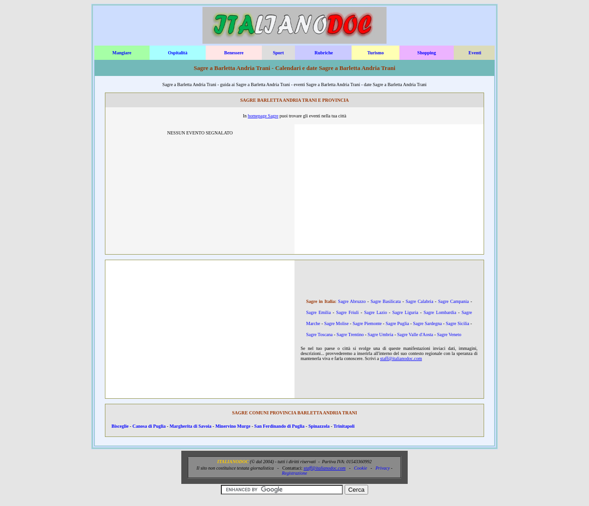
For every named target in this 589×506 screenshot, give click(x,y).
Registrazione (294, 473)
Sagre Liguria (405, 312)
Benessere (233, 52)
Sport (278, 52)
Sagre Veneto (449, 334)
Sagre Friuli (347, 312)
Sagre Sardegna (427, 323)
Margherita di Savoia (190, 426)
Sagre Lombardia (440, 312)
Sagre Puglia (397, 323)
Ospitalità (177, 52)
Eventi (474, 52)
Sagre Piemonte (366, 323)
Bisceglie (119, 426)
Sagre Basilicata (385, 301)
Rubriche (323, 52)
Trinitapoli (344, 426)
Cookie (360, 468)
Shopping (426, 52)
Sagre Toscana (319, 334)
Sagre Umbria (380, 334)
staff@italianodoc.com (401, 358)
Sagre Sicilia (457, 323)
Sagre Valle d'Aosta (415, 334)
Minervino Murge (232, 426)
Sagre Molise (336, 323)
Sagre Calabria (419, 301)
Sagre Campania (453, 301)
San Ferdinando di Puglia (279, 426)
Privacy (382, 468)
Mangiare (121, 52)
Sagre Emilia (318, 312)
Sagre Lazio (375, 312)
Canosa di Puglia (149, 426)
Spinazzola (318, 426)
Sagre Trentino (350, 334)
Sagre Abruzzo (352, 301)
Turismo (375, 52)
